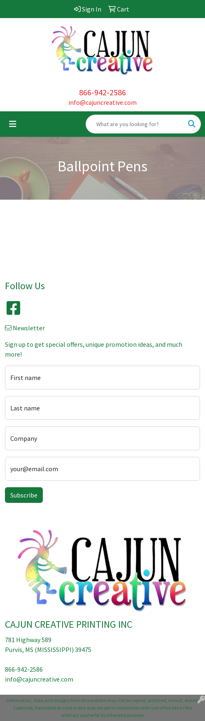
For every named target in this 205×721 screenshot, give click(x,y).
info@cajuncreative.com (102, 102)
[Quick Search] (135, 124)
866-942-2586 (102, 92)
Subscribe (23, 495)
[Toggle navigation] (12, 124)
